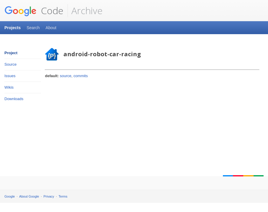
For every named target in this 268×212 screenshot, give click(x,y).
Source (10, 64)
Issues (10, 76)
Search (33, 27)
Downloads (13, 99)
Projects (12, 27)
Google (9, 196)
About (51, 27)
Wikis (9, 87)
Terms (63, 196)
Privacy (49, 196)
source (65, 76)
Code (33, 10)
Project (10, 53)
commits (80, 76)
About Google (29, 196)
